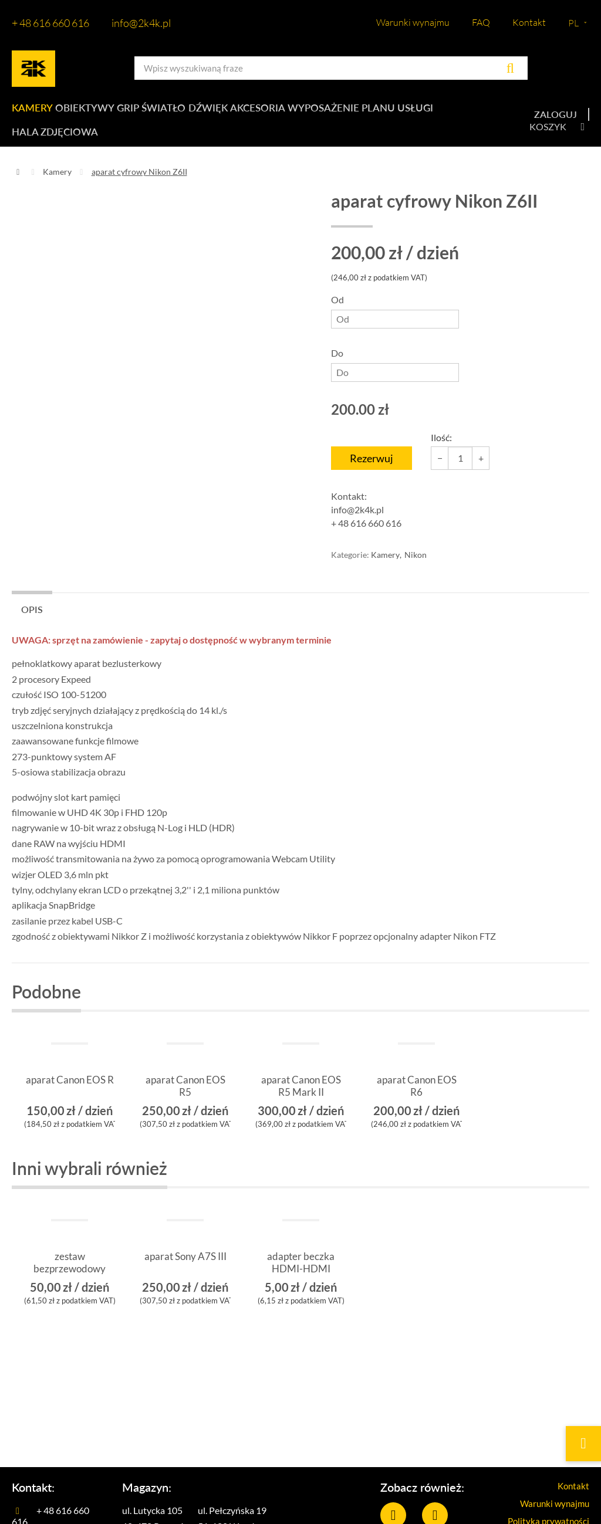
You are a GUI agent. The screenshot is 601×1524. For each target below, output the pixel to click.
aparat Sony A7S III (185, 1275)
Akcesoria (278, 111)
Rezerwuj (371, 470)
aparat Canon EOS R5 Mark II (301, 1099)
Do (395, 377)
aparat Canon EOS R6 (416, 1099)
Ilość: (441, 449)
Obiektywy (87, 111)
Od (395, 323)
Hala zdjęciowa (52, 141)
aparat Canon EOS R (69, 1099)
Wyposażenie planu (363, 111)
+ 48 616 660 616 (50, 22)
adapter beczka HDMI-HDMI (301, 1275)
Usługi (440, 111)
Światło (176, 111)
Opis (32, 621)
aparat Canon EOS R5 (185, 1099)
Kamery (31, 111)
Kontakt (529, 22)
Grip (135, 111)
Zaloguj (555, 120)
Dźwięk (224, 111)
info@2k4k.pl (141, 22)
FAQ (481, 22)
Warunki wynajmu (413, 22)
